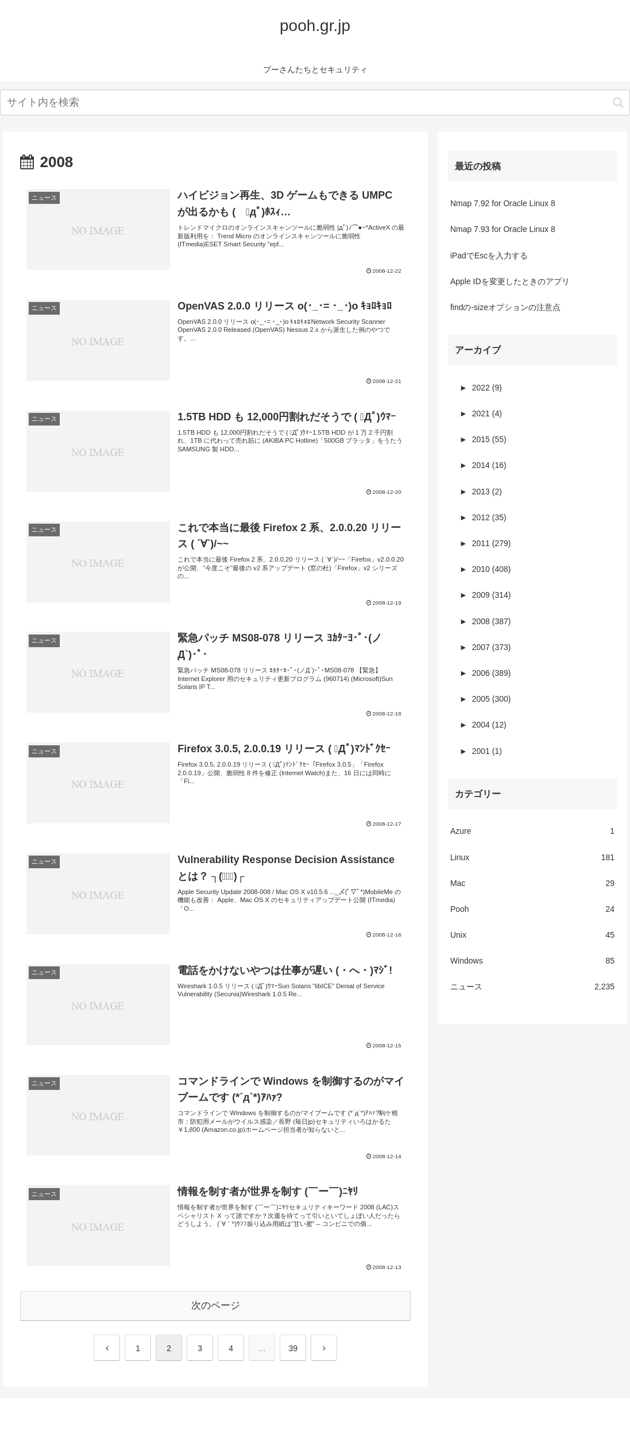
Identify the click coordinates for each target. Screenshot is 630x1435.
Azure (532, 831)
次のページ (215, 1305)
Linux (532, 857)
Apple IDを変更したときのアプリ (510, 281)
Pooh (532, 909)
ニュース (532, 987)
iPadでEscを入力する (489, 255)
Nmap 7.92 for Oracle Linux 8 (502, 203)
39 (292, 1348)
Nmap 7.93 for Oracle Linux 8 (502, 229)
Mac (532, 883)
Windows (532, 961)
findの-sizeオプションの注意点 (505, 307)
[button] (618, 102)
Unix (532, 935)
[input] (315, 102)
